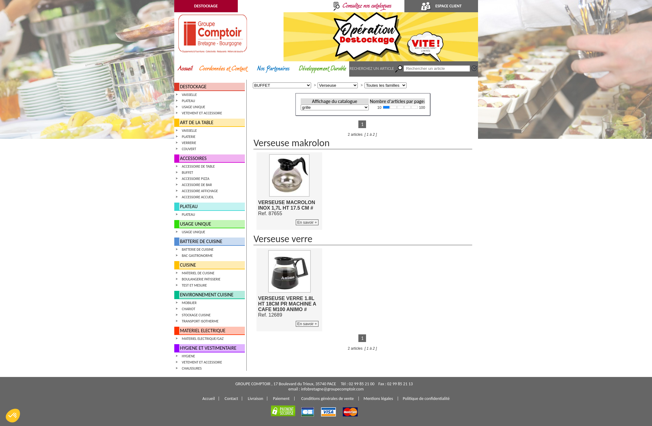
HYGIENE (188, 356)
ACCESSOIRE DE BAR (197, 185)
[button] (13, 415)
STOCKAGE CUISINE (196, 315)
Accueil (209, 398)
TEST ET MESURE (194, 285)
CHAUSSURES (192, 368)
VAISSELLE (189, 95)
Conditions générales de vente (327, 398)
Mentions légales (378, 398)
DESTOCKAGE (206, 6)
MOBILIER (189, 303)
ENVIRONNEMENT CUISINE (206, 295)
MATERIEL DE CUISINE (198, 273)
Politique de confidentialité (426, 398)
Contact (231, 398)
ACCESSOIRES (193, 158)
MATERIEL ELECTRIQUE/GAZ (203, 339)
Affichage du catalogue (334, 101)
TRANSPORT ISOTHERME (200, 321)
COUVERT (189, 149)
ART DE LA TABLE (197, 122)
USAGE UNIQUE (193, 107)
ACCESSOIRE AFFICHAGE (200, 191)
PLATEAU (188, 101)
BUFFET (187, 172)
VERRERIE (189, 143)
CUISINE (188, 265)
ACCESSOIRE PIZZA (196, 179)
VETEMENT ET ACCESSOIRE (202, 113)
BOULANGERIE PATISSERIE (201, 279)
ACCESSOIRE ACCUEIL (198, 197)
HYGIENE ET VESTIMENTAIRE (208, 348)
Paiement (281, 398)
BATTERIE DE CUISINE (201, 241)
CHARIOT (188, 309)
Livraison (255, 398)
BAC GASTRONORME (197, 255)
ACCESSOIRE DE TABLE (198, 166)
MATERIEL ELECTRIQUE (203, 330)
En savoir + (307, 222)
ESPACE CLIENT (441, 6)
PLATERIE (188, 137)
